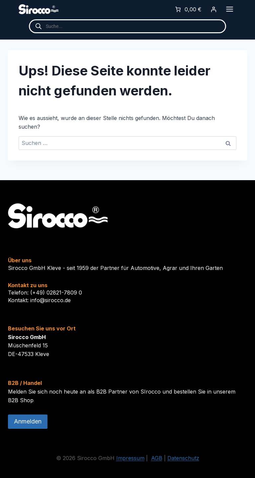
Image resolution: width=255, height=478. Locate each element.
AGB (156, 458)
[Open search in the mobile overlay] (127, 26)
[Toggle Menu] (229, 9)
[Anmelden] (213, 9)
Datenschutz (183, 458)
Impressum (130, 458)
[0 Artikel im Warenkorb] (187, 9)
